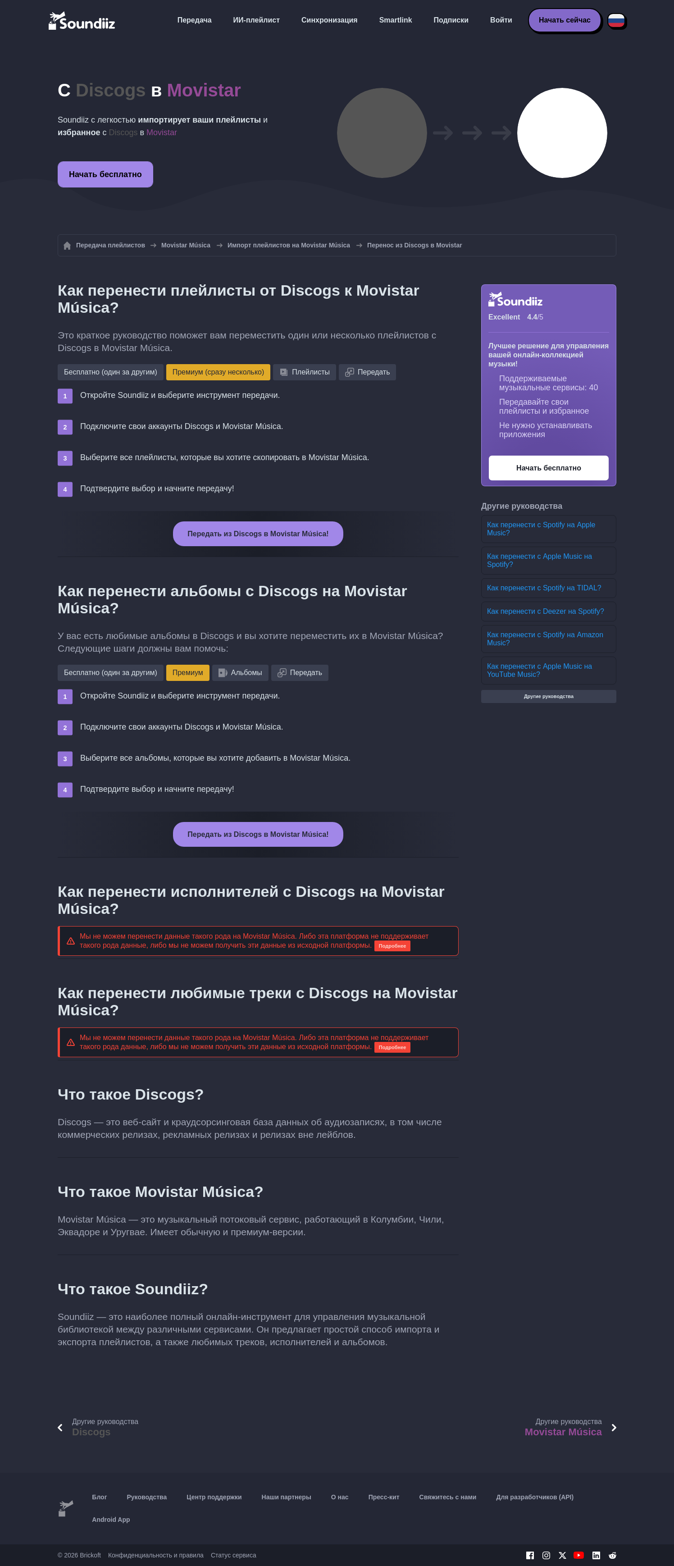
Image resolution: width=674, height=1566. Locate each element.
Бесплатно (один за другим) (110, 372)
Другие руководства (549, 696)
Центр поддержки (214, 1497)
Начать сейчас (565, 20)
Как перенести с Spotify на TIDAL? (544, 588)
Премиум (188, 672)
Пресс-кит (384, 1497)
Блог (99, 1497)
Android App (111, 1519)
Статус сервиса (233, 1555)
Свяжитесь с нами (448, 1497)
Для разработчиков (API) (535, 1497)
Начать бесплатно (105, 174)
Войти (501, 20)
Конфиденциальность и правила (156, 1555)
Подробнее (392, 946)
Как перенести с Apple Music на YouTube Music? (539, 670)
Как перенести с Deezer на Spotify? (545, 611)
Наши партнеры (286, 1497)
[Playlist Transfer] (82, 20)
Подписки (451, 20)
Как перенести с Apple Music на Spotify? (539, 560)
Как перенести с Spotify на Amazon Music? (545, 639)
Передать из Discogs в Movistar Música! (257, 534)
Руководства (147, 1497)
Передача (195, 20)
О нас (340, 1497)
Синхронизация (329, 20)
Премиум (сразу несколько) (218, 372)
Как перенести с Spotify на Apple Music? (541, 529)
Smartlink (395, 20)
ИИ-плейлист (256, 20)
